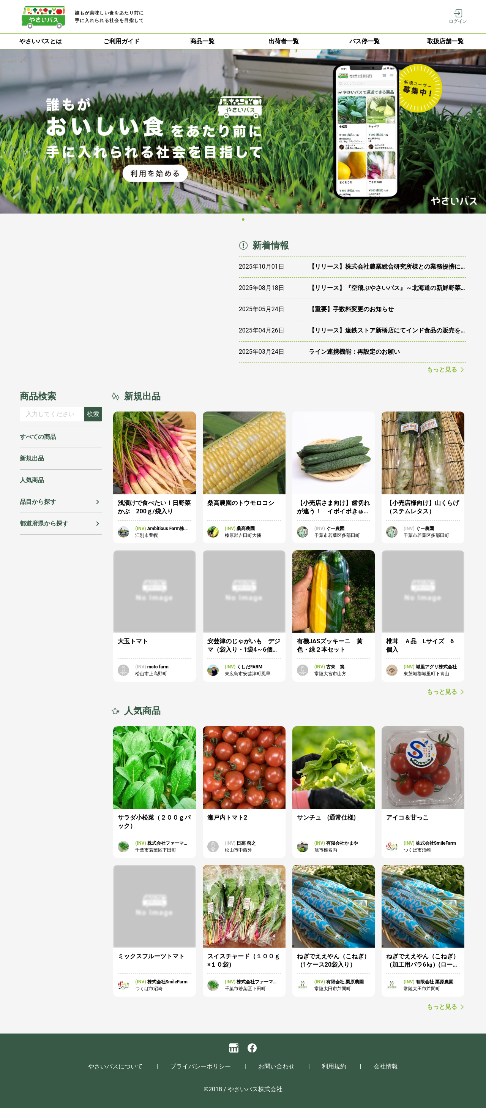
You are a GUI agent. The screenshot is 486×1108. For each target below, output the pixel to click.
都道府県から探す (44, 523)
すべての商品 (38, 436)
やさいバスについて (115, 1066)
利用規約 (334, 1066)
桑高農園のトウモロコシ (240, 503)
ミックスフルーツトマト (151, 956)
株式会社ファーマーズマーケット (167, 843)
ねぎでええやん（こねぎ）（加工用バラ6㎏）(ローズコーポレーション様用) (422, 965)
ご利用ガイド (121, 41)
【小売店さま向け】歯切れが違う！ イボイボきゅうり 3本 (333, 511)
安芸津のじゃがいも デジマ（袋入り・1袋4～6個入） (243, 650)
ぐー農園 (335, 528)
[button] (61, 502)
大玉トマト (133, 641)
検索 (93, 414)
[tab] (40, 41)
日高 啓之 (246, 843)
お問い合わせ (276, 1066)
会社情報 (386, 1066)
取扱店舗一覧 (445, 41)
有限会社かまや (342, 843)
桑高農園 (246, 528)
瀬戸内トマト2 (227, 817)
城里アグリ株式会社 (436, 667)
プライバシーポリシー (200, 1066)
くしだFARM (249, 667)
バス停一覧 (364, 41)
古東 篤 (335, 667)
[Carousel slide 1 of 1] (243, 219)
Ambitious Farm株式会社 (168, 529)
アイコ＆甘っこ (407, 817)
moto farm (158, 667)
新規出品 (32, 458)
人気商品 (32, 480)
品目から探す (38, 501)
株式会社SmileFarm (436, 843)
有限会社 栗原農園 (345, 982)
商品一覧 (202, 41)
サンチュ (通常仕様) (326, 817)
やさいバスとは (40, 41)
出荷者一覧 (283, 41)
